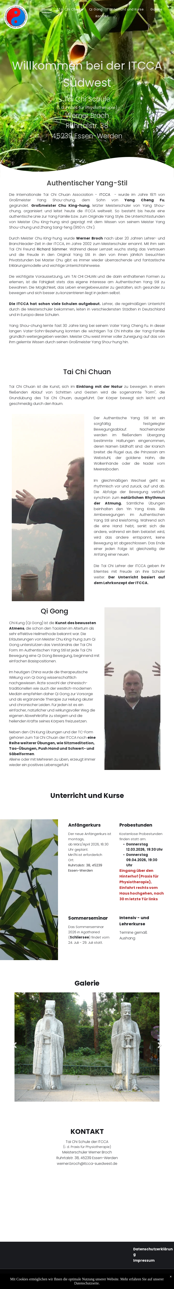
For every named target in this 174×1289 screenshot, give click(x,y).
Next (160, 1048)
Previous (14, 1048)
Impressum (144, 1260)
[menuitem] (47, 9)
